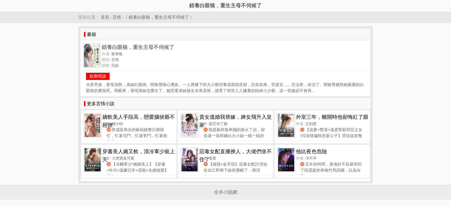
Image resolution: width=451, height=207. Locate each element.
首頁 (105, 17)
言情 (116, 17)
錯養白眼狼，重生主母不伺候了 (159, 17)
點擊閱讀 (98, 76)
